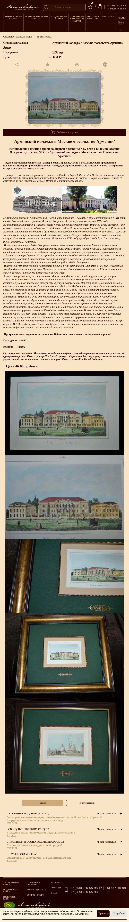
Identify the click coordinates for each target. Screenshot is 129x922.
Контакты (100, 16)
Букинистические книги (33, 16)
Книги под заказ (36, 890)
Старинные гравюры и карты (70, 17)
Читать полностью (109, 818)
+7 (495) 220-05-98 (116, 6)
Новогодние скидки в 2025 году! (28, 833)
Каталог (55, 883)
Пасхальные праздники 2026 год (27, 818)
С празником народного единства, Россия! (35, 846)
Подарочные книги (53, 16)
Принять (103, 913)
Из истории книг (9, 898)
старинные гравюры (33, 883)
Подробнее (119, 913)
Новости (56, 888)
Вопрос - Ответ (35, 895)
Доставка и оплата (85, 16)
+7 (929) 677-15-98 (116, 9)
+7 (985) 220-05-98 (84, 892)
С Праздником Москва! (22, 858)
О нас (54, 893)
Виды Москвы (44, 41)
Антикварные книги (12, 16)
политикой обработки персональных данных (61, 914)
